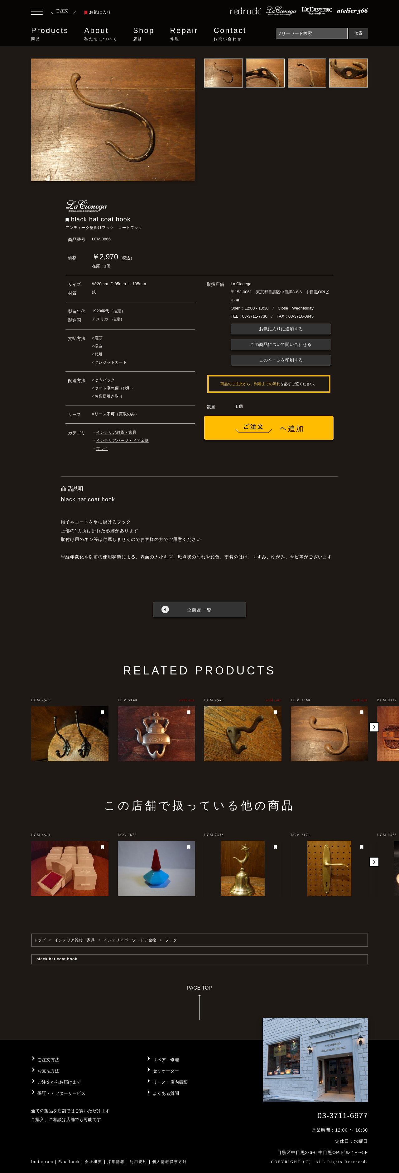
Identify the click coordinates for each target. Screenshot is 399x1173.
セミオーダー (166, 1070)
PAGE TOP (199, 1004)
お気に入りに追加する (281, 328)
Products (50, 34)
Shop (144, 34)
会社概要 (93, 1162)
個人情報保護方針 (169, 1162)
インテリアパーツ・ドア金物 (122, 440)
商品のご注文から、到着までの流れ (250, 384)
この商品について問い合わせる (280, 344)
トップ (40, 940)
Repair (184, 34)
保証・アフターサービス (61, 1093)
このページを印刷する (281, 359)
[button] (374, 727)
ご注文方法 (48, 1059)
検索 (358, 33)
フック (102, 448)
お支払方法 (48, 1070)
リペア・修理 (166, 1059)
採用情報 (116, 1162)
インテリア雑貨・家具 (116, 432)
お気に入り (97, 12)
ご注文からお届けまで (59, 1082)
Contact (230, 34)
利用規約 (138, 1162)
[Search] (312, 33)
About (100, 34)
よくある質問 (166, 1093)
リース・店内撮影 (170, 1082)
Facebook (69, 1162)
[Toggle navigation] (37, 12)
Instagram (42, 1162)
